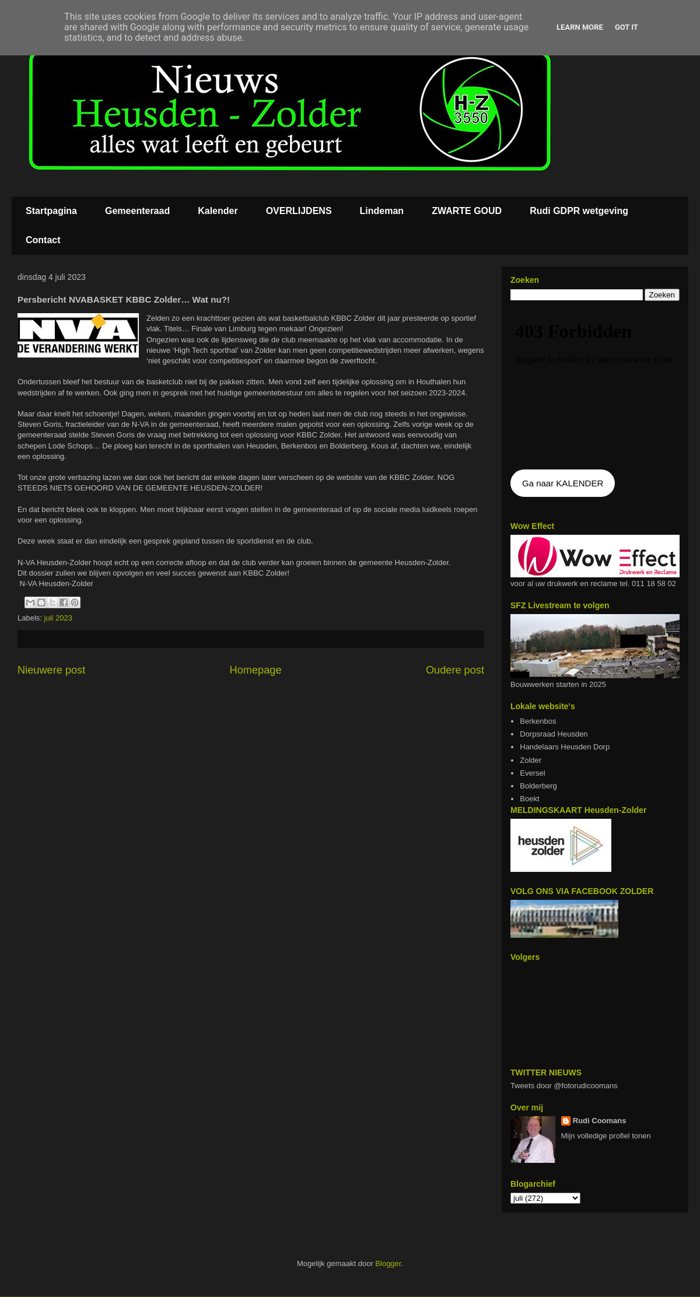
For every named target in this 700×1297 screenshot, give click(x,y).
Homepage (256, 670)
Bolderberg (538, 785)
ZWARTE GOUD (467, 211)
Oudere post (455, 670)
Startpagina (51, 211)
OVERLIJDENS (299, 211)
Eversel (532, 773)
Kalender (217, 211)
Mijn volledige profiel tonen (606, 1135)
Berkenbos (538, 721)
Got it (626, 27)
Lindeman (382, 211)
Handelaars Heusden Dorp (565, 746)
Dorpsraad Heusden (553, 734)
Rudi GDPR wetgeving (579, 211)
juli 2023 (58, 618)
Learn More (579, 27)
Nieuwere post (51, 670)
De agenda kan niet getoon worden (595, 386)
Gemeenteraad (137, 211)
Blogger (388, 1263)
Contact (43, 240)
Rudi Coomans (599, 1120)
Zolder (530, 760)
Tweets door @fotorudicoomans (564, 1085)
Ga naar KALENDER (562, 483)
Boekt (529, 798)
